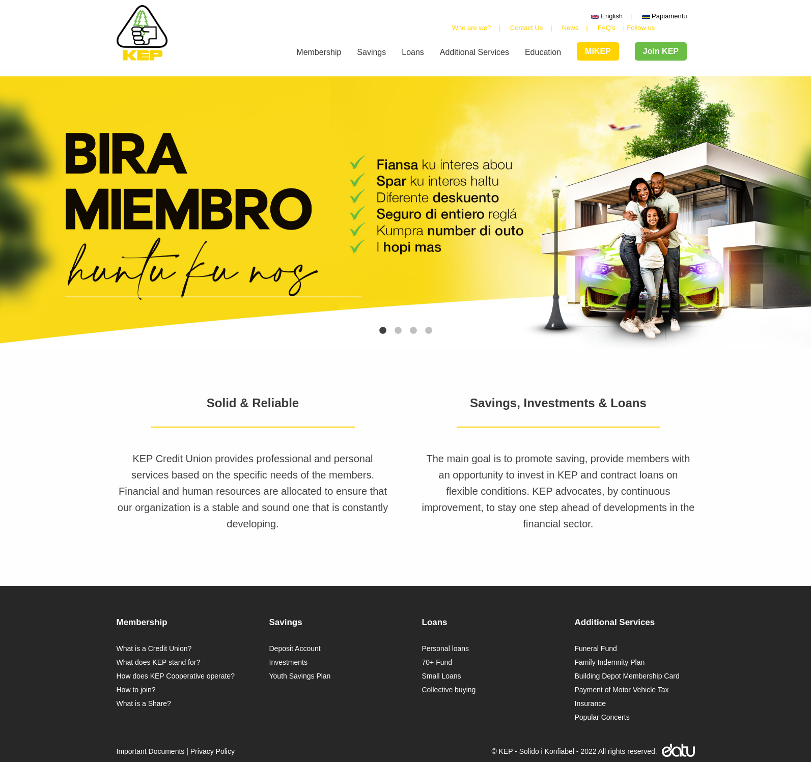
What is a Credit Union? (154, 648)
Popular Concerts (602, 717)
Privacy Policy (212, 751)
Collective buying (449, 690)
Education (543, 52)
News (570, 28)
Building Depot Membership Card (627, 676)
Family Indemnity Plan (610, 662)
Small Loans (441, 676)
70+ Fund (437, 662)
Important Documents (151, 751)
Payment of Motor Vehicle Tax (622, 690)
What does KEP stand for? (159, 662)
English (607, 16)
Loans (413, 52)
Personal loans (445, 648)
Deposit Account (295, 648)
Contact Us (526, 28)
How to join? (136, 690)
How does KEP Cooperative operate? (176, 676)
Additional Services (474, 52)
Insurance (590, 703)
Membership (318, 52)
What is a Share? (144, 703)
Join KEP (661, 51)
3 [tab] (413, 331)
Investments (288, 662)
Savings (371, 52)
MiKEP (598, 51)
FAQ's (607, 28)
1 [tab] (383, 331)
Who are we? (471, 28)
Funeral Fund (596, 648)
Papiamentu (664, 16)
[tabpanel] (405, 212)
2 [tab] (398, 331)
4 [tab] (429, 331)
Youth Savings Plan (300, 676)
